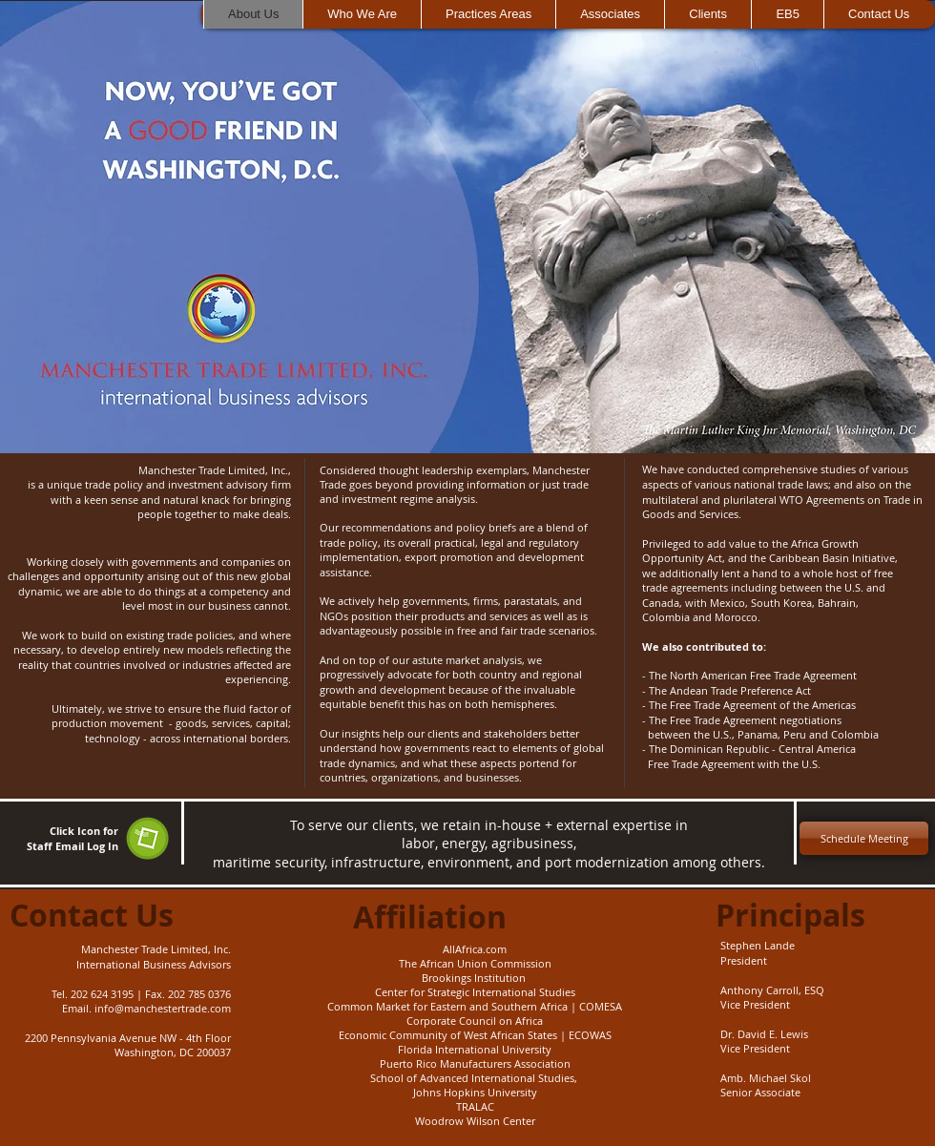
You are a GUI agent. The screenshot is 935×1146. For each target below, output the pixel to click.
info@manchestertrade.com (162, 1008)
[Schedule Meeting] (864, 838)
